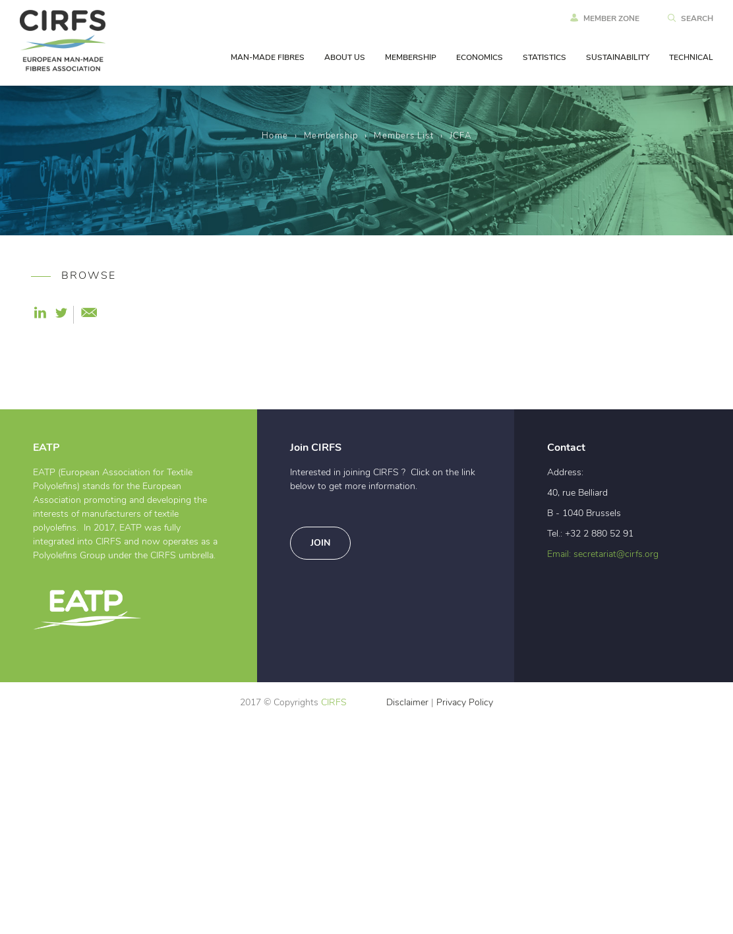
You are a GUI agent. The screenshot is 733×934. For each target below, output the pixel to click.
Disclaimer (407, 914)
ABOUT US (344, 57)
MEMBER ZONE (604, 18)
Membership (331, 136)
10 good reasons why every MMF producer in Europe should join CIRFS (95, 442)
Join (320, 755)
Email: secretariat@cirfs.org (603, 766)
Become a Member (88, 399)
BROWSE (70, 275)
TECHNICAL (691, 57)
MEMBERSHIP (410, 57)
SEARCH (690, 18)
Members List (403, 136)
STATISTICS (544, 57)
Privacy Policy (464, 914)
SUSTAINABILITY (617, 57)
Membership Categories (73, 326)
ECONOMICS (479, 57)
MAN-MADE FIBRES (268, 57)
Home (275, 136)
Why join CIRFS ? (85, 377)
